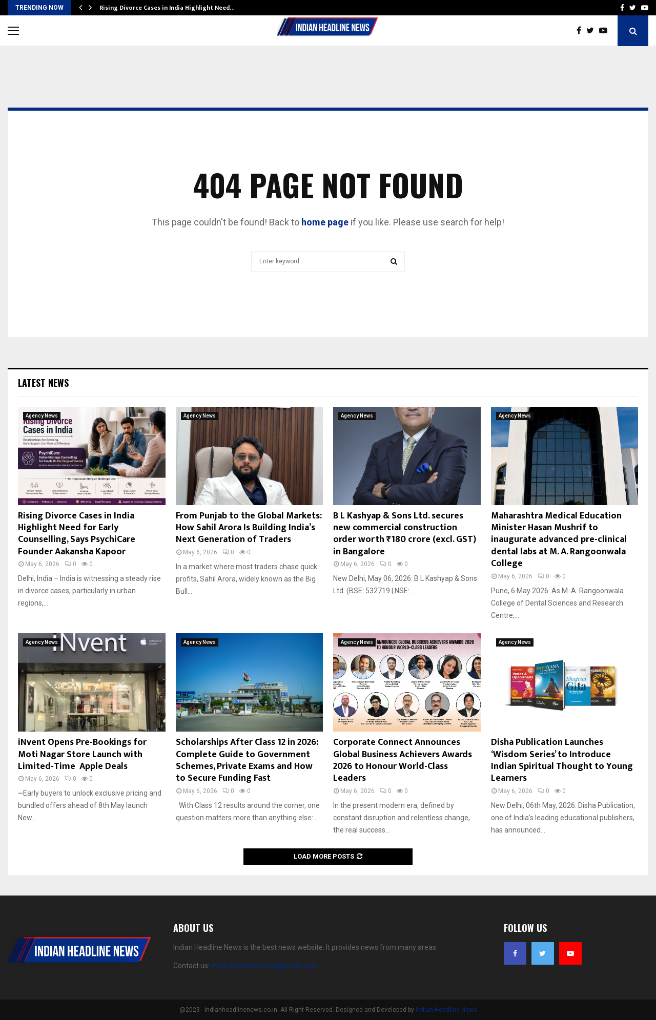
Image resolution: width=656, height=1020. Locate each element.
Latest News (43, 382)
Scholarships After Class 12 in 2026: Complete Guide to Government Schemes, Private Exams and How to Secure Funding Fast (247, 760)
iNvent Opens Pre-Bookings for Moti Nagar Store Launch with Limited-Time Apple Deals (82, 754)
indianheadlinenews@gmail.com (263, 966)
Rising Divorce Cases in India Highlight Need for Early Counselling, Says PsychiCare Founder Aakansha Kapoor (76, 533)
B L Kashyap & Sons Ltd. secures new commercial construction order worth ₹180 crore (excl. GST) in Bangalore (404, 533)
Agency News (42, 416)
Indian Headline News (446, 1009)
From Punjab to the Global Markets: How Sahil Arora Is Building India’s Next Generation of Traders (249, 528)
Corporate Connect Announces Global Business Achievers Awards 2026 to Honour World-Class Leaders (402, 760)
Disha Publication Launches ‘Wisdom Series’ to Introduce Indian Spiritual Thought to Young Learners (562, 760)
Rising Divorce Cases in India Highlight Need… (167, 8)
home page (324, 222)
